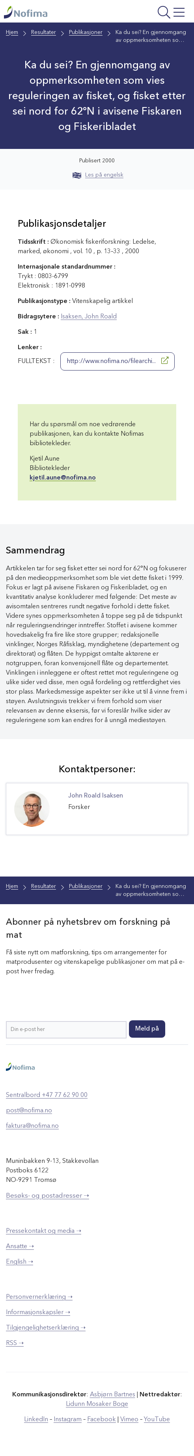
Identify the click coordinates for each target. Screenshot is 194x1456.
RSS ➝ (15, 1343)
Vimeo (129, 1419)
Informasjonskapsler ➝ (38, 1312)
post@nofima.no (29, 1111)
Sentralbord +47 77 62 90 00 (47, 1095)
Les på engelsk (98, 175)
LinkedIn (36, 1419)
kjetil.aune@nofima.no (63, 478)
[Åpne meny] (154, 13)
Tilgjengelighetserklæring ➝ (46, 1328)
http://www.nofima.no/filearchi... (117, 361)
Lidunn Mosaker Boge (97, 1404)
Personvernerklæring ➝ (39, 1297)
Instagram (68, 1419)
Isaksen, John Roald (89, 317)
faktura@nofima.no (32, 1126)
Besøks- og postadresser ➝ (47, 1196)
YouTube (157, 1419)
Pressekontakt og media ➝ (43, 1231)
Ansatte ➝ (20, 1246)
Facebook (101, 1419)
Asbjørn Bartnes (112, 1395)
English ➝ (19, 1262)
